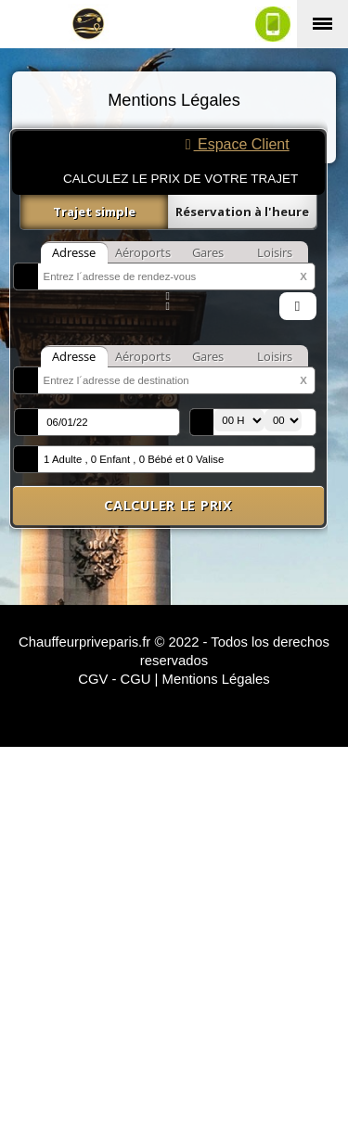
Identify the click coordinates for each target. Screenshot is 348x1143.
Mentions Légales (216, 679)
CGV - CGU (114, 679)
